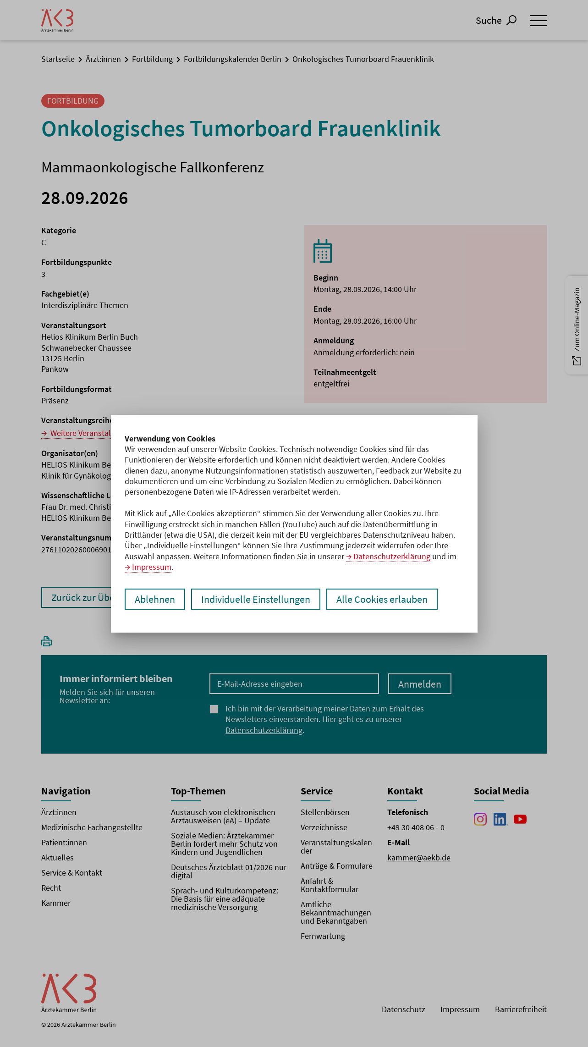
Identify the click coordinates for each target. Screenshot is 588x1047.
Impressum (151, 567)
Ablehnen (155, 599)
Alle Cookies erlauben (382, 599)
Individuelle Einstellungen (255, 599)
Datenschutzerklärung (391, 556)
